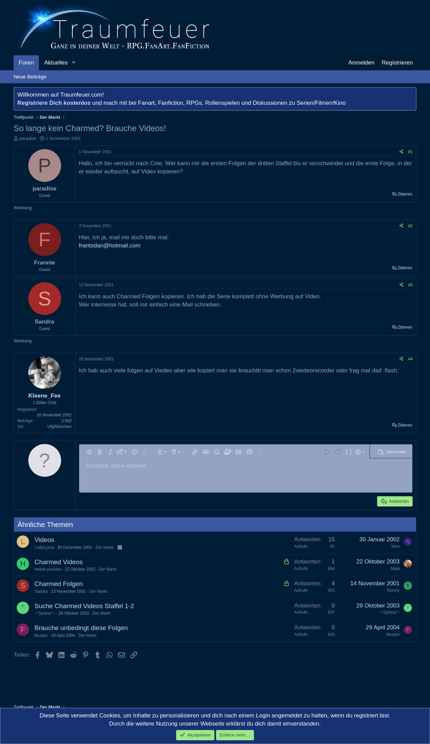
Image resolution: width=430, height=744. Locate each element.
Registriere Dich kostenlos (53, 103)
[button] (73, 62)
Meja (395, 568)
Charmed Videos (58, 562)
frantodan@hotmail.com (110, 245)
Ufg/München (59, 426)
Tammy (393, 590)
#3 (410, 285)
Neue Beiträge (30, 77)
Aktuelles (56, 62)
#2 (410, 226)
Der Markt (105, 547)
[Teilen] (401, 152)
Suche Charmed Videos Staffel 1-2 (84, 606)
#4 (410, 359)
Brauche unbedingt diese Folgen (81, 627)
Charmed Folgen (58, 583)
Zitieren (405, 194)
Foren (26, 62)
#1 (410, 151)
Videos (44, 539)
